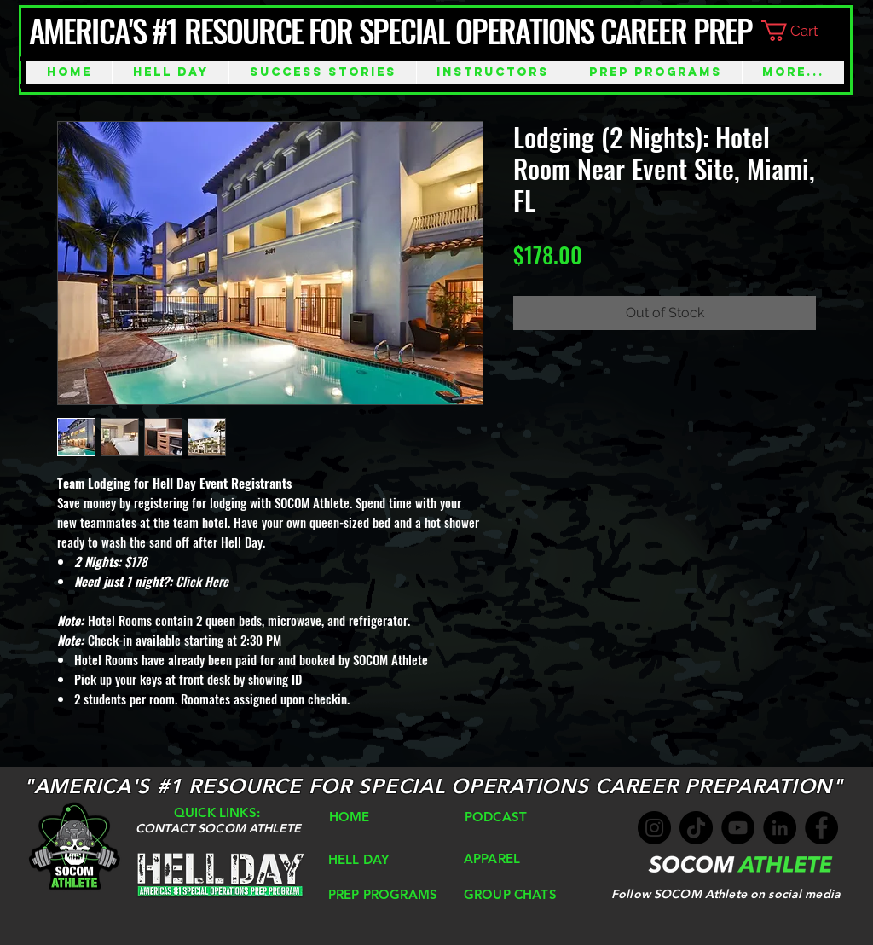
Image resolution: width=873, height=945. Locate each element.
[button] (803, 30)
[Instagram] (654, 827)
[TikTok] (696, 827)
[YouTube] (737, 827)
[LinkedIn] (779, 827)
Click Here (202, 580)
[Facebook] (821, 827)
